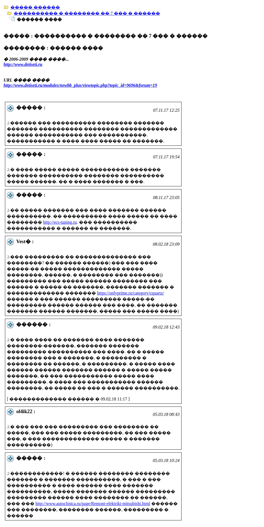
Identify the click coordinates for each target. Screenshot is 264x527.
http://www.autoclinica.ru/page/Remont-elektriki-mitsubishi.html (92, 503)
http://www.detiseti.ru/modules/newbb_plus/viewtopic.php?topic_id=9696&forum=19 (80, 85)
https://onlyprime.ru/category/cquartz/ (130, 293)
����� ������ (35, 7)
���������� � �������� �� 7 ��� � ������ (87, 13)
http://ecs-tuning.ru (60, 222)
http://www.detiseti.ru (23, 64)
